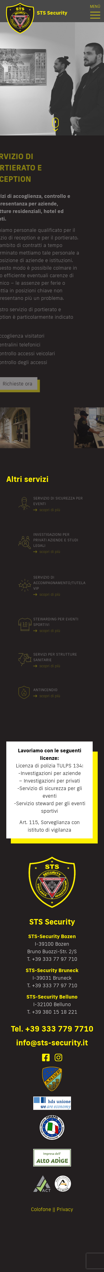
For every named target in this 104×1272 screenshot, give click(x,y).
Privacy (65, 1209)
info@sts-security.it (52, 1042)
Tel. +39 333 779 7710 (52, 1029)
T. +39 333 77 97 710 (52, 959)
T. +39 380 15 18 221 (52, 1011)
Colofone (41, 1209)
